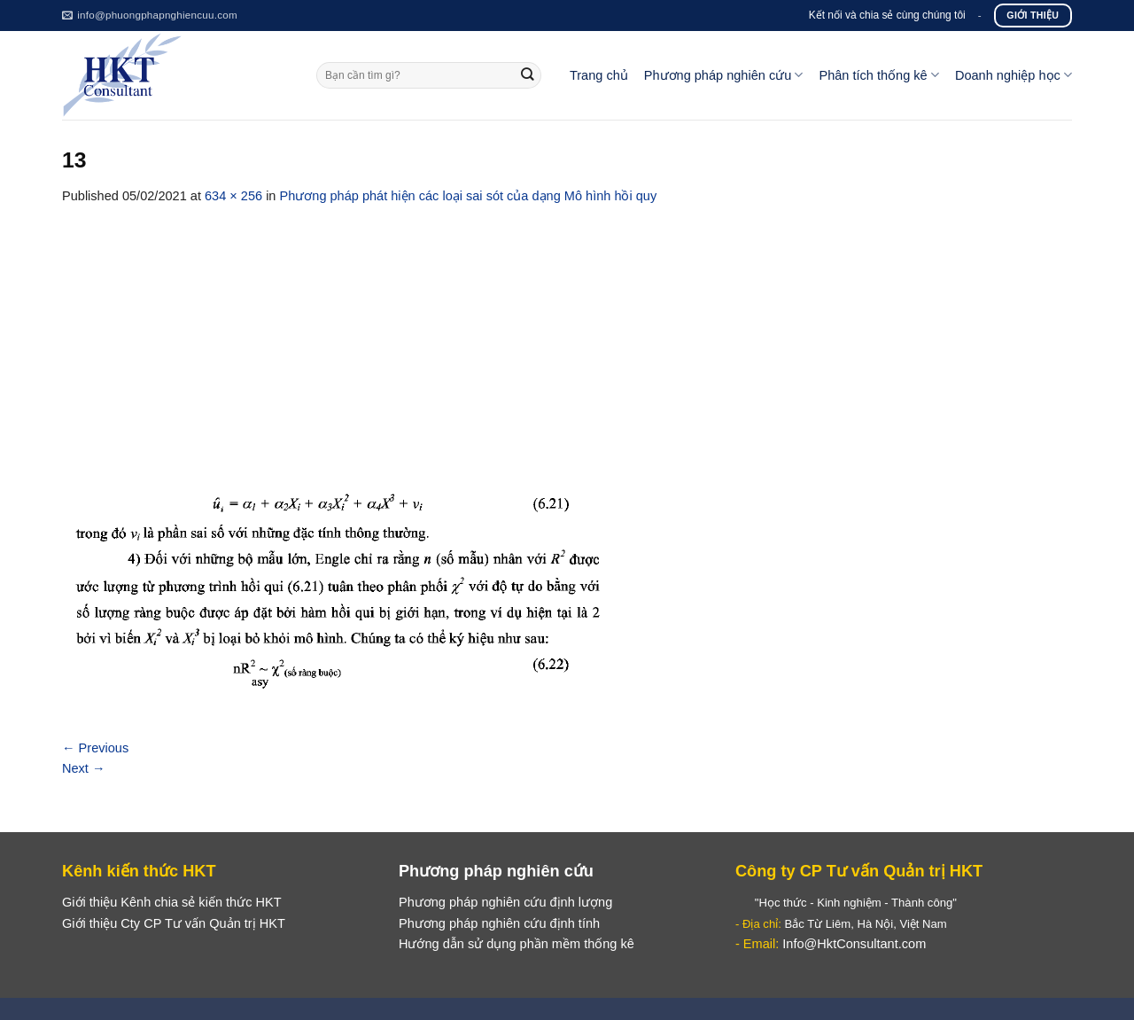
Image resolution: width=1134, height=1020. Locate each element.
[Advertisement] (567, 339)
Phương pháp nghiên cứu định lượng (505, 902)
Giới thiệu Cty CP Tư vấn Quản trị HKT (173, 923)
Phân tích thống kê (878, 74)
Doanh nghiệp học (1013, 74)
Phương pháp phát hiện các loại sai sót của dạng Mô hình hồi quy (468, 196)
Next (83, 768)
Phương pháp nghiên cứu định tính (499, 923)
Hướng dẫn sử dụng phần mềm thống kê (516, 944)
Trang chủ (599, 75)
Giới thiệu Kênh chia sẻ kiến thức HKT (172, 902)
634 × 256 (233, 196)
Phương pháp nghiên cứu (724, 74)
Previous (95, 748)
